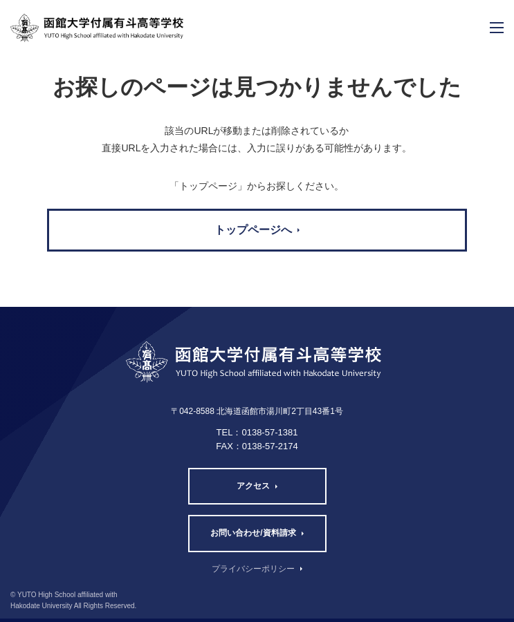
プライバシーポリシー (253, 569)
